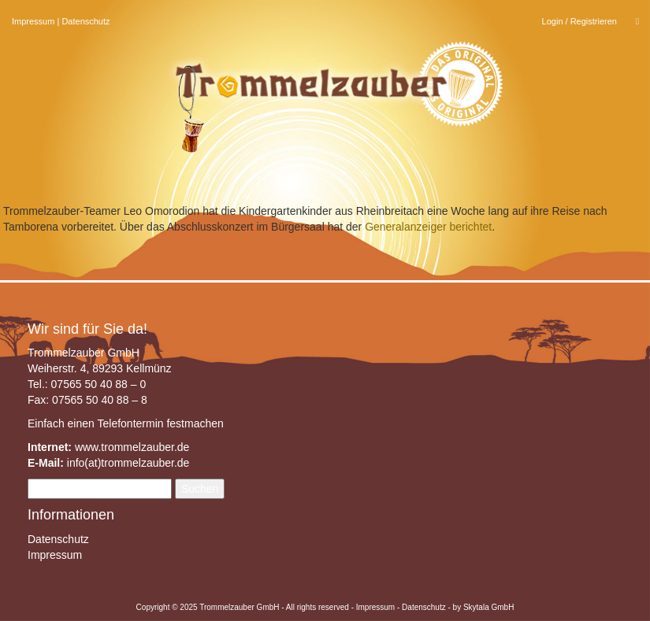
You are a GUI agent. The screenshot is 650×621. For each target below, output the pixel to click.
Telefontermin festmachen (160, 423)
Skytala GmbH (488, 607)
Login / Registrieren (579, 21)
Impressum (33, 21)
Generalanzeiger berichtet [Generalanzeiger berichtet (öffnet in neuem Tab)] (428, 226)
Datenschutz (85, 21)
